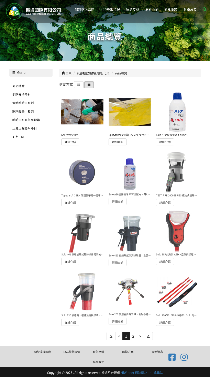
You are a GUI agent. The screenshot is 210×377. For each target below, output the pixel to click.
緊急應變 (170, 9)
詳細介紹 (70, 142)
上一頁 (18, 137)
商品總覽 (18, 86)
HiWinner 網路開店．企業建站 (142, 372)
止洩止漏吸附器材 (24, 128)
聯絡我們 (190, 9)
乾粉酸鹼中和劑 (23, 111)
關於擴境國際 (85, 9)
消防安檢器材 (21, 94)
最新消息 (151, 9)
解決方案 (132, 9)
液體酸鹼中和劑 (23, 103)
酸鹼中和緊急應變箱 (26, 120)
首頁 (66, 73)
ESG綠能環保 (110, 9)
